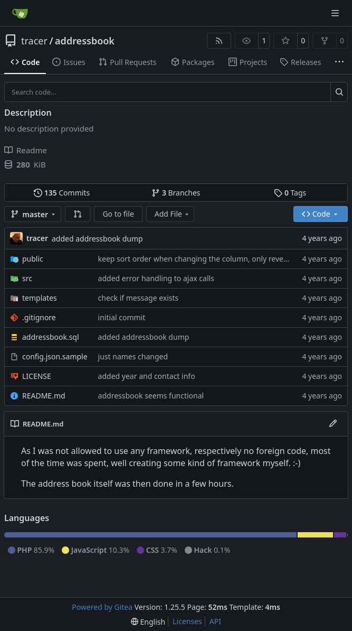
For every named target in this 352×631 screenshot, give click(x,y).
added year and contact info (146, 376)
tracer (34, 40)
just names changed (133, 356)
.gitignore (39, 317)
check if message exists (138, 298)
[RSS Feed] (219, 41)
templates (39, 298)
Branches (175, 193)
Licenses (187, 621)
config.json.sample (55, 356)
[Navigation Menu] (336, 13)
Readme (25, 150)
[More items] (339, 62)
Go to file (118, 214)
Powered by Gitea (102, 607)
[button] (77, 214)
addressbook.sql (50, 337)
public (32, 259)
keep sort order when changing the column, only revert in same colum (220, 259)
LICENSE (36, 376)
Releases (300, 62)
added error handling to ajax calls (156, 278)
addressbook (85, 40)
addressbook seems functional (151, 396)
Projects (248, 62)
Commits (62, 193)
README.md (43, 396)
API (215, 621)
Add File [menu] (173, 214)
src (27, 278)
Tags (290, 193)
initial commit (122, 317)
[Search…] (339, 92)
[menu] (148, 622)
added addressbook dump (97, 239)
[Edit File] (333, 424)
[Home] (20, 13)
